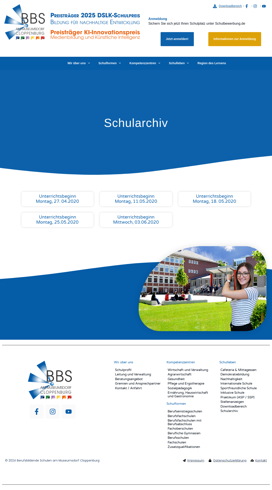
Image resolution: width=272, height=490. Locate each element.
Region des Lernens (211, 63)
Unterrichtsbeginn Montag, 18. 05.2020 (214, 199)
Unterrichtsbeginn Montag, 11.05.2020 (136, 199)
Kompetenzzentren (145, 63)
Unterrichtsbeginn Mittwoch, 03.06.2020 (136, 220)
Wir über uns (79, 63)
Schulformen (109, 63)
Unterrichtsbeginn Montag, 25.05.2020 (57, 220)
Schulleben (179, 63)
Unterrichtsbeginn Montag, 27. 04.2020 (57, 199)
